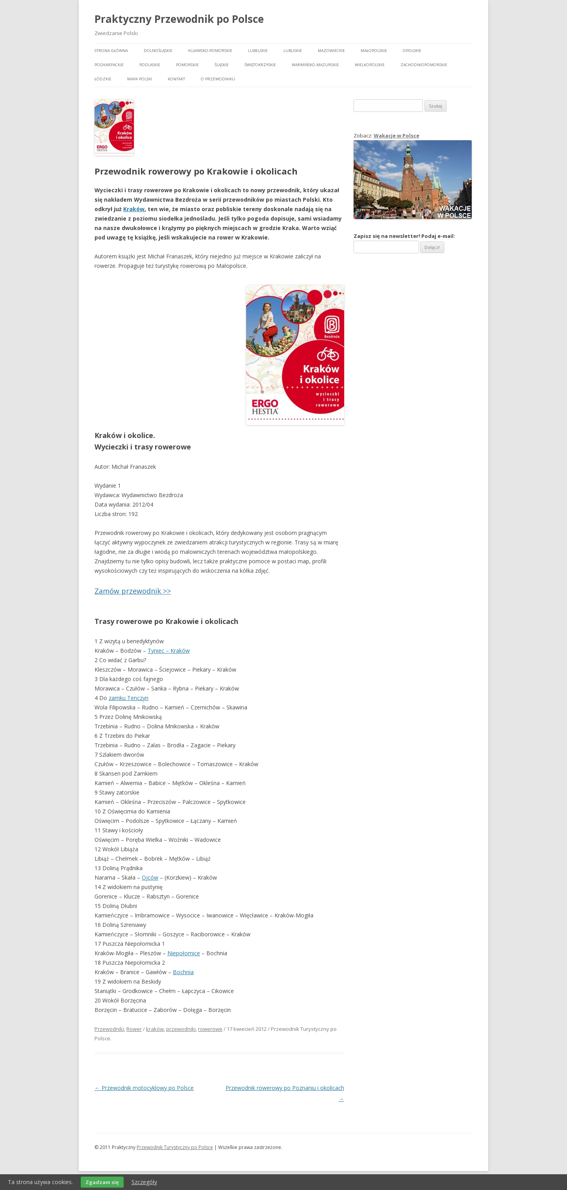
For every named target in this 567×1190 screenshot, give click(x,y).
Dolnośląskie (158, 50)
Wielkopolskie (370, 64)
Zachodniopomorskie (423, 64)
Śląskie (222, 64)
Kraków (134, 209)
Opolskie (412, 50)
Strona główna (111, 50)
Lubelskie (258, 50)
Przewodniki (109, 1028)
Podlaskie (149, 64)
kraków (155, 1028)
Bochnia (183, 972)
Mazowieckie (331, 50)
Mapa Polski (139, 79)
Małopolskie (374, 50)
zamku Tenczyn (128, 698)
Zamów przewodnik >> (132, 591)
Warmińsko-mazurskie (315, 64)
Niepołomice (183, 953)
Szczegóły (144, 1182)
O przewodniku (218, 79)
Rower (134, 1028)
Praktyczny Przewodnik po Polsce (179, 19)
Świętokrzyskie (260, 64)
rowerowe (210, 1028)
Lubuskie (293, 50)
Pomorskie (187, 64)
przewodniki (181, 1028)
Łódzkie (102, 79)
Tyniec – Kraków (169, 650)
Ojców (150, 877)
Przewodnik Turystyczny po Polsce (175, 1147)
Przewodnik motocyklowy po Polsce (144, 1088)
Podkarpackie (109, 64)
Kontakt (176, 79)
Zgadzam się (102, 1182)
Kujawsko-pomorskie (210, 50)
